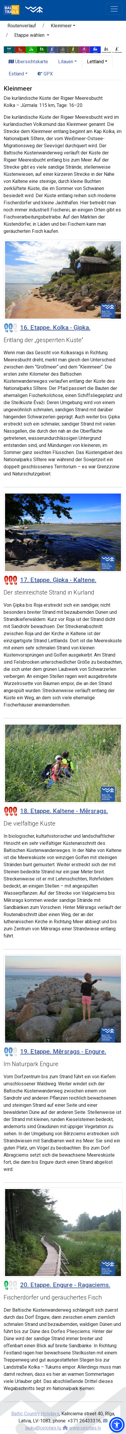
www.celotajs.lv (82, 1428)
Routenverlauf (21, 26)
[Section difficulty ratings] (11, 327)
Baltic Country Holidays (35, 1413)
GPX (45, 74)
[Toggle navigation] (114, 9)
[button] (63, 26)
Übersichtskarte (28, 61)
